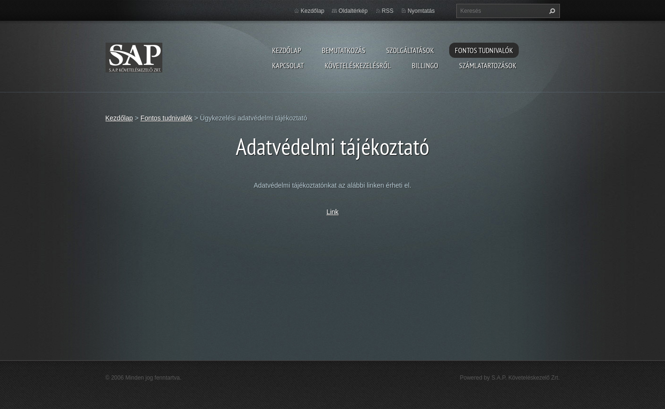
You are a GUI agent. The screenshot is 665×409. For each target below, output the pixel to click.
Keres (551, 11)
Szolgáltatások (410, 50)
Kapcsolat (288, 65)
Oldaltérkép (352, 11)
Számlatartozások (487, 65)
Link (333, 212)
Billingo (425, 65)
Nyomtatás (421, 11)
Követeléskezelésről (358, 65)
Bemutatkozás (343, 50)
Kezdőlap (286, 50)
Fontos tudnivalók (484, 50)
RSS (388, 11)
